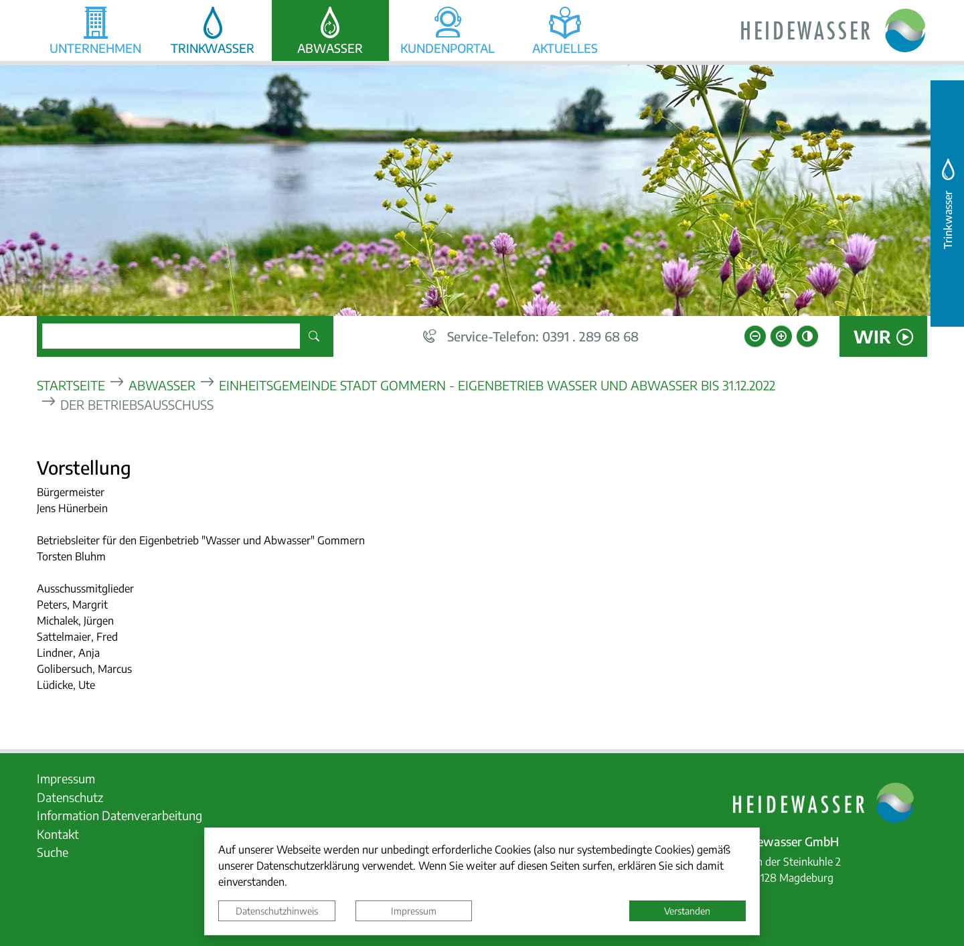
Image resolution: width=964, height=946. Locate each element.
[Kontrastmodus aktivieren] (807, 336)
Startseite (71, 384)
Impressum (413, 910)
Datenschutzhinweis (277, 910)
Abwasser (162, 384)
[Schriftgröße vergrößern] (781, 336)
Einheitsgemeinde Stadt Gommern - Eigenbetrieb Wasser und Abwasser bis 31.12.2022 (497, 384)
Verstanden (687, 910)
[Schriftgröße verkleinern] (755, 336)
